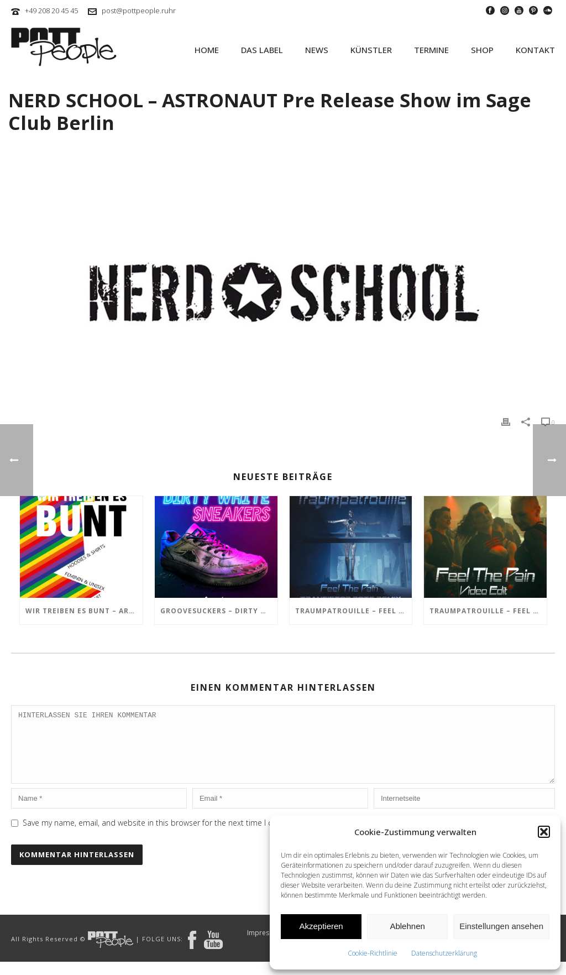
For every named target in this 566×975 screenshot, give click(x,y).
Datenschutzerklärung (444, 953)
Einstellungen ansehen (501, 926)
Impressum (264, 946)
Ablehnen (407, 926)
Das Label (262, 49)
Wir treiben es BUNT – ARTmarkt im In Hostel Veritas (84, 611)
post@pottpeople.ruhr (139, 10)
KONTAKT (535, 49)
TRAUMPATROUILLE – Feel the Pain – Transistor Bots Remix (353, 611)
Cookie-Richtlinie (372, 953)
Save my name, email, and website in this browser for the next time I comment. (164, 836)
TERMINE (431, 49)
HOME (207, 49)
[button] (543, 831)
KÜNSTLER (371, 49)
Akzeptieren (321, 926)
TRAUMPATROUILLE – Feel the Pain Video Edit (488, 611)
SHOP (482, 49)
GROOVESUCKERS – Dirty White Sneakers (218, 611)
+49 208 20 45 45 (51, 10)
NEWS (316, 49)
